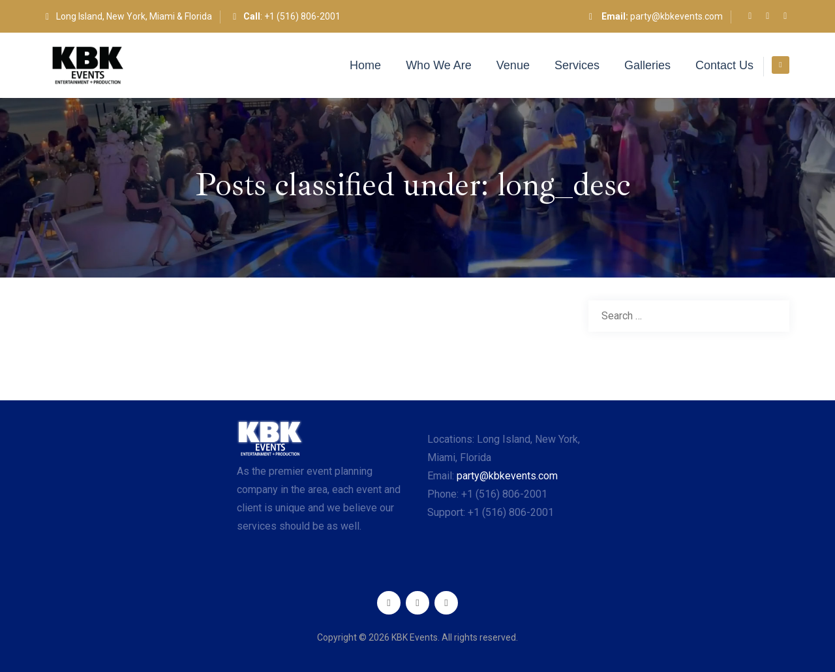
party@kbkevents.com (507, 476)
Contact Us (719, 65)
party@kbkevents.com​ (676, 16)
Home (359, 65)
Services (571, 65)
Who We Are (433, 65)
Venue (507, 65)
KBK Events (414, 637)
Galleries (641, 65)
